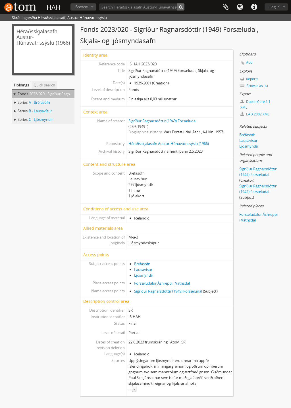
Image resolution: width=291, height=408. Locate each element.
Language (240, 7)
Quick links (254, 7)
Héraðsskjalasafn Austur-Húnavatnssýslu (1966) (168, 143)
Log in (274, 6)
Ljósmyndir (143, 275)
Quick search (44, 85)
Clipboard (226, 7)
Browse (81, 6)
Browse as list (254, 85)
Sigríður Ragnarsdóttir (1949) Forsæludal (162, 120)
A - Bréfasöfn (39, 102)
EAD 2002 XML (254, 114)
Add (249, 62)
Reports (249, 78)
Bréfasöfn (142, 263)
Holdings (21, 85)
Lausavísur (143, 269)
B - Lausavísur (40, 110)
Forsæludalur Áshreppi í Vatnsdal (162, 283)
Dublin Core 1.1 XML (255, 104)
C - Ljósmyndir (41, 119)
